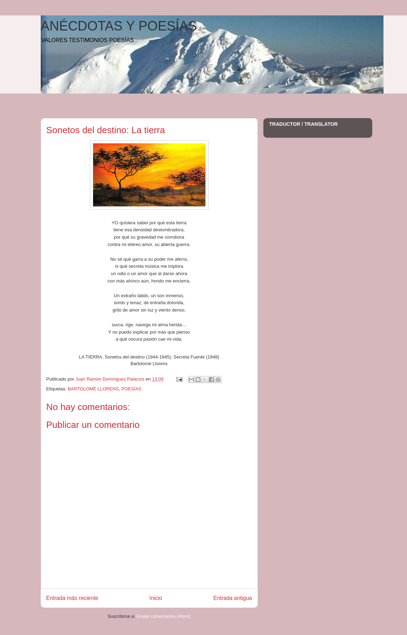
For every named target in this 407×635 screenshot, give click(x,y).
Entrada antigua (232, 598)
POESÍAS (132, 388)
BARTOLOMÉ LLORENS (93, 388)
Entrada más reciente (72, 598)
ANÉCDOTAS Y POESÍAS (119, 26)
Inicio (155, 598)
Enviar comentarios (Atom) (164, 616)
